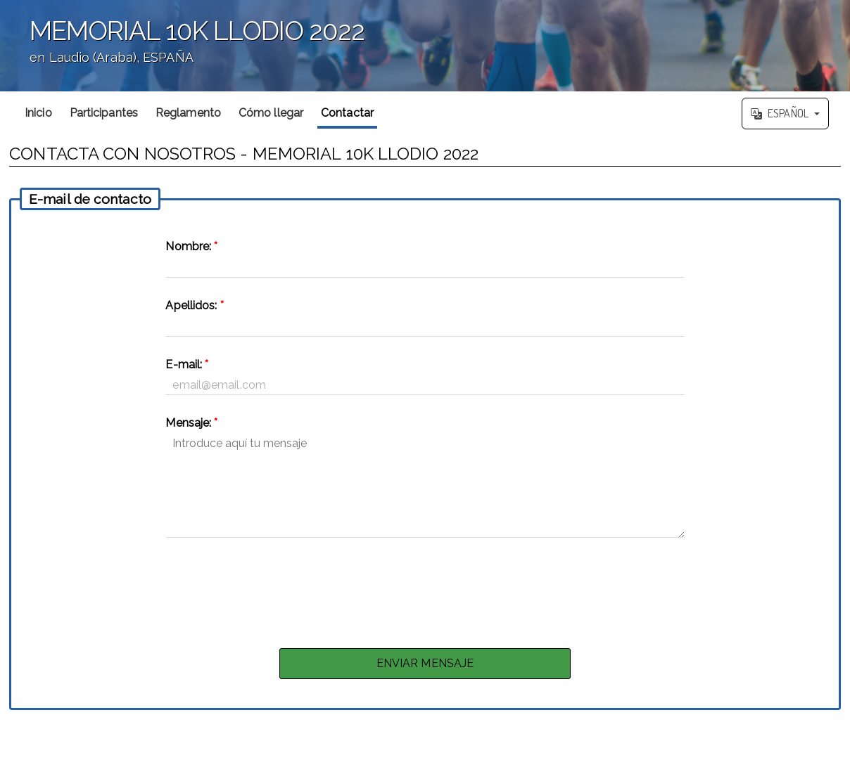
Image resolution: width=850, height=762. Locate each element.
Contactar (347, 113)
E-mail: (186, 364)
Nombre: (191, 246)
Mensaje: (191, 423)
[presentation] (425, 589)
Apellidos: (194, 305)
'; (425, 45)
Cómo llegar (271, 113)
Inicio (38, 113)
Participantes (104, 113)
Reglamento (188, 113)
